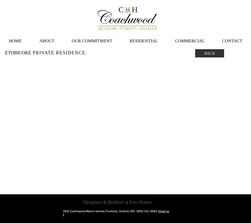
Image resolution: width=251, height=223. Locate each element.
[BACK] (209, 53)
